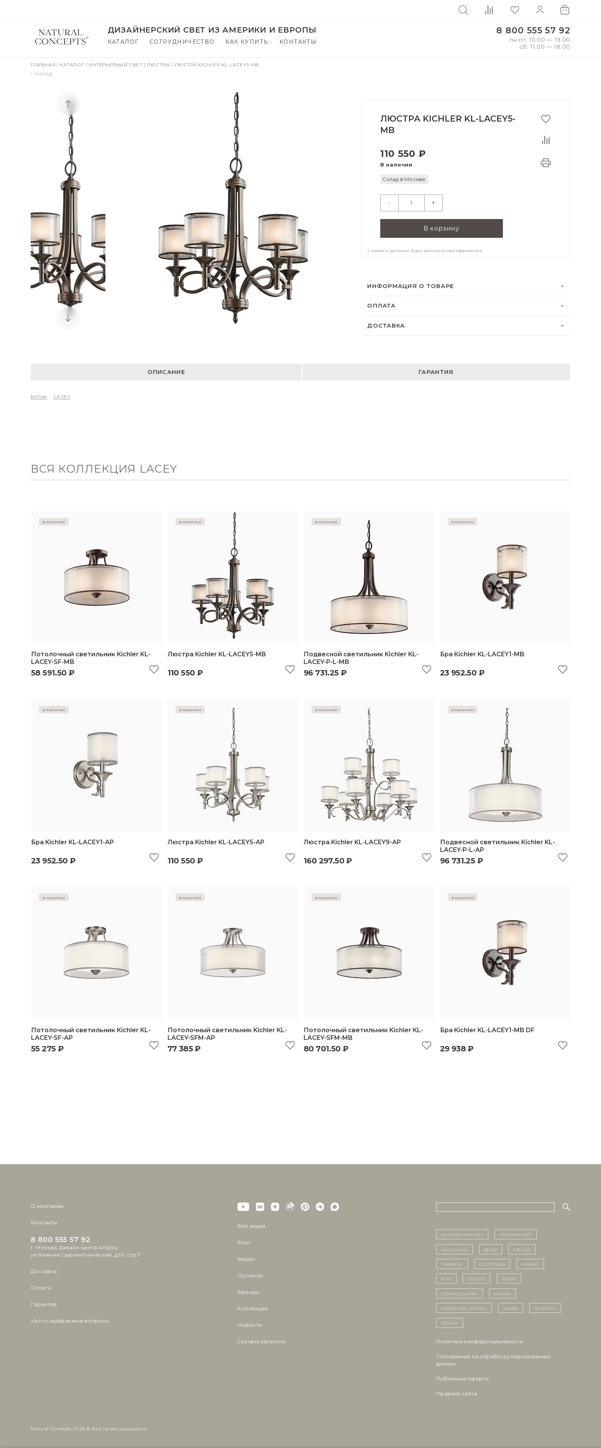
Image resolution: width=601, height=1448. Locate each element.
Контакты (298, 41)
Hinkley (530, 1263)
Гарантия (436, 371)
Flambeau (452, 1263)
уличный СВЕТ (515, 1234)
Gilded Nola (492, 1263)
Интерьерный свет (116, 65)
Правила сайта (456, 1393)
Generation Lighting (464, 1308)
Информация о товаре (410, 285)
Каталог (123, 41)
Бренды (247, 1292)
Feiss (446, 1278)
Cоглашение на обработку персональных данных (493, 1359)
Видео (246, 1259)
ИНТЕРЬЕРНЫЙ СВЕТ (462, 1234)
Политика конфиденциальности (479, 1341)
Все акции (251, 1226)
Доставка (386, 325)
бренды (521, 1249)
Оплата (381, 305)
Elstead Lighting (459, 1293)
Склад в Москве (404, 179)
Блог (243, 1242)
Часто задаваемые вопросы (69, 1321)
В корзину (442, 228)
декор (491, 1249)
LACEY (62, 396)
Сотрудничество (182, 41)
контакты (545, 1308)
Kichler (39, 396)
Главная (44, 65)
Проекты (249, 1275)
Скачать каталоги (261, 1341)
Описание (166, 371)
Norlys (509, 1278)
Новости (249, 1325)
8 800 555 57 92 (533, 30)
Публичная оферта (462, 1378)
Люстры (159, 65)
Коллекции (252, 1308)
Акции (510, 1308)
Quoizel (477, 1278)
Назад (42, 74)
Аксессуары (454, 1249)
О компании (47, 1206)
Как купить (246, 41)
